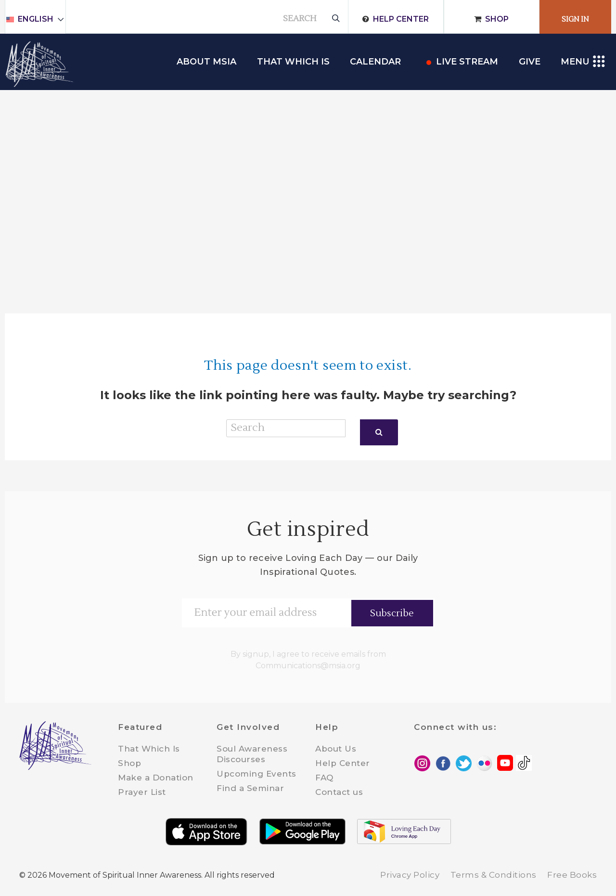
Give (529, 61)
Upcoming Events (256, 774)
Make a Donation (155, 777)
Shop (497, 19)
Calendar (375, 61)
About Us (335, 748)
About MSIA (206, 61)
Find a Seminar (250, 788)
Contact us (339, 792)
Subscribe (392, 613)
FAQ (324, 777)
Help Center (401, 19)
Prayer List (142, 792)
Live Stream (467, 61)
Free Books (572, 875)
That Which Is (149, 748)
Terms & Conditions (493, 875)
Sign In (575, 19)
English (40, 19)
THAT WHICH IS (293, 61)
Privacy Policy (409, 875)
